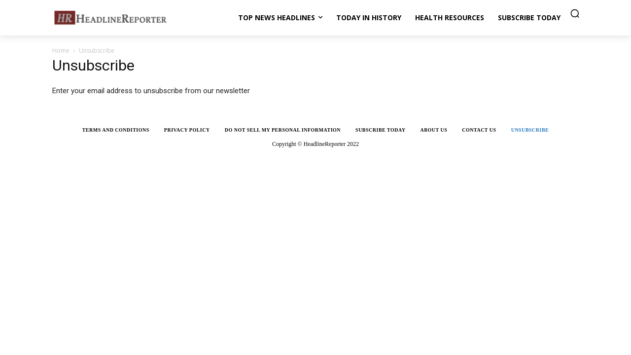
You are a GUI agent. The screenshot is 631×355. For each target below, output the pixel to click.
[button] (574, 13)
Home (61, 50)
